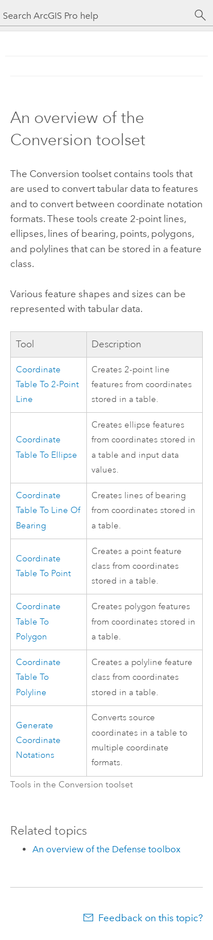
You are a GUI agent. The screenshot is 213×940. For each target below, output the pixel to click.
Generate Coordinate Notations (38, 740)
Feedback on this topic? (150, 917)
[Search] (200, 15)
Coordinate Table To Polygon (38, 621)
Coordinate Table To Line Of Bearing (48, 510)
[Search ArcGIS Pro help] (95, 16)
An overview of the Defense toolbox (106, 849)
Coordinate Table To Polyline (38, 677)
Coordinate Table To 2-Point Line (47, 384)
